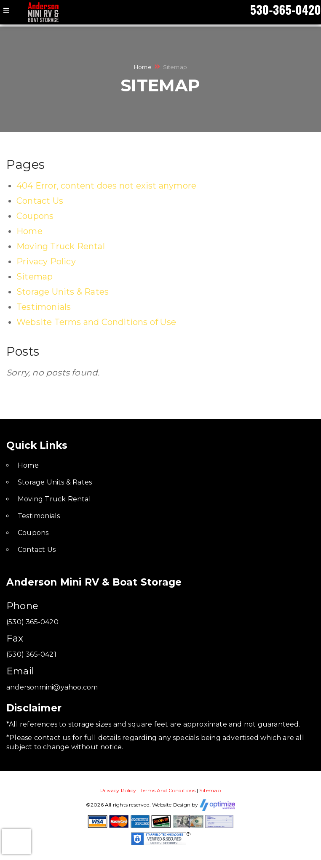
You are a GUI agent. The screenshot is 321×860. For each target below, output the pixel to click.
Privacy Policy (46, 261)
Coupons (35, 216)
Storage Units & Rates (62, 292)
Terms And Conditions (167, 790)
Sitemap (34, 277)
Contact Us (39, 201)
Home (143, 67)
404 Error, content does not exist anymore (106, 186)
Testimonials (43, 307)
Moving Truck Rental (60, 246)
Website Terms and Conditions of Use (96, 322)
